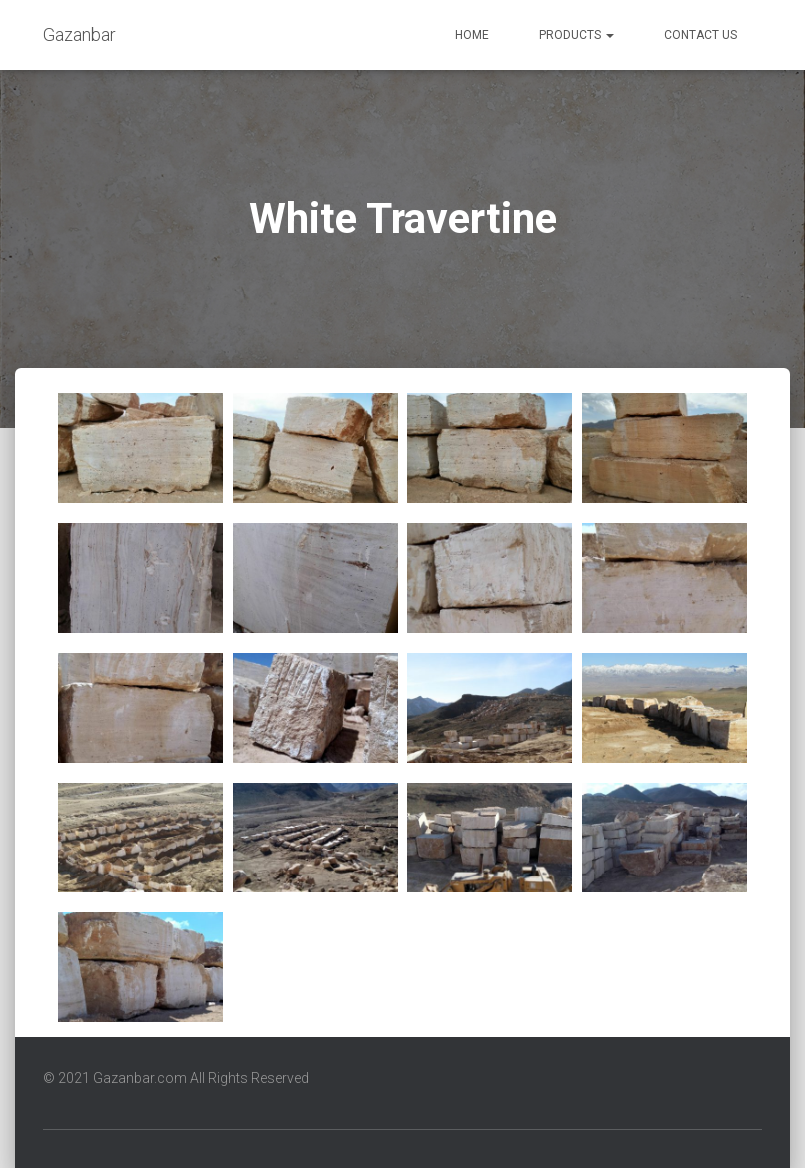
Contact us (700, 35)
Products (576, 35)
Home (472, 35)
